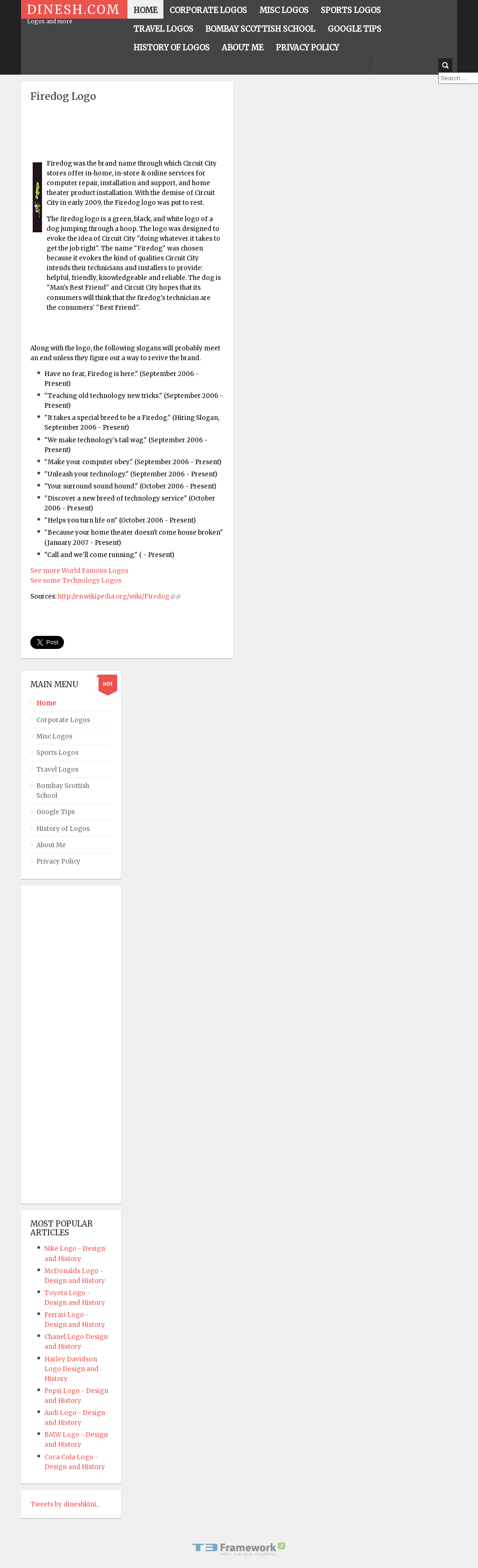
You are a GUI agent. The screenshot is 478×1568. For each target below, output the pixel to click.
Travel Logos (57, 770)
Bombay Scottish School (62, 791)
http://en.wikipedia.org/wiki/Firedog (113, 596)
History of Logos (63, 829)
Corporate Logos (63, 720)
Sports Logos (57, 753)
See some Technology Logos (75, 581)
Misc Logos (54, 736)
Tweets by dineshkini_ (64, 1504)
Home (46, 703)
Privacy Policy (58, 861)
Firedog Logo (63, 96)
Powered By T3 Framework (239, 1549)
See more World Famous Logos (79, 571)
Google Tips (55, 812)
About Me (51, 845)
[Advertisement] (139, 126)
